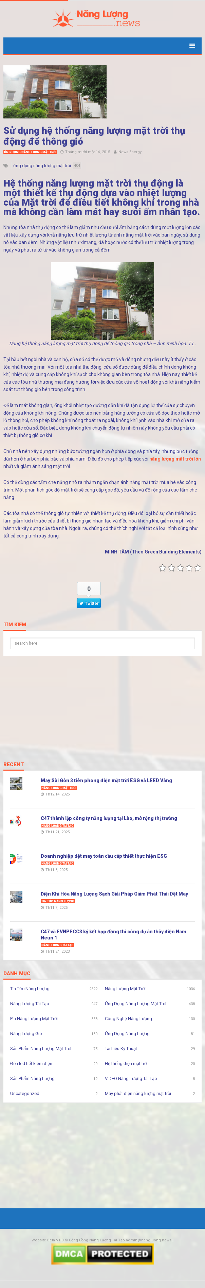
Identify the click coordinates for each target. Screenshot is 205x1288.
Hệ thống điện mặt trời (126, 1063)
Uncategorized (24, 1093)
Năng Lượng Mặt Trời (58, 788)
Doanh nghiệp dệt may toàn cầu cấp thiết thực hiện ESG (104, 856)
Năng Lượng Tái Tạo (57, 825)
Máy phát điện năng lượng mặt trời (138, 1093)
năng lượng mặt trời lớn (175, 459)
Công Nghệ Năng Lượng (128, 1018)
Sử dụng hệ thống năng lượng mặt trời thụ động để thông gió (94, 136)
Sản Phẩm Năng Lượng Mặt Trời (40, 1048)
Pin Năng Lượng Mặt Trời (34, 1018)
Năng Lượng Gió (26, 1033)
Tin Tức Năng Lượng (57, 901)
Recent (13, 765)
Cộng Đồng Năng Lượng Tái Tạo (97, 1240)
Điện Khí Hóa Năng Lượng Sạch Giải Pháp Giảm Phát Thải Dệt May (114, 894)
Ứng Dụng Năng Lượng (127, 1033)
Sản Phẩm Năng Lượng (32, 1078)
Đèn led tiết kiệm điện (31, 1063)
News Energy (130, 152)
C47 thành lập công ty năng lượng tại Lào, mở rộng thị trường (109, 818)
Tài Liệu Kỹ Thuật (121, 1048)
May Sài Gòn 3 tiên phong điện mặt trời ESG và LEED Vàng (106, 780)
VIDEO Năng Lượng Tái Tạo (131, 1078)
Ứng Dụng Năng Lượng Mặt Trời (30, 152)
